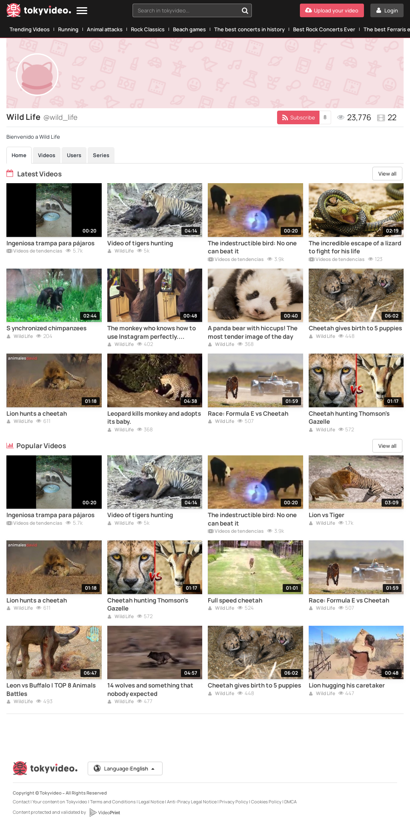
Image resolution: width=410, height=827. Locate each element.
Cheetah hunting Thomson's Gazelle (349, 418)
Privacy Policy (233, 802)
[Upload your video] (332, 10)
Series (101, 155)
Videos (46, 155)
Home (19, 155)
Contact (21, 802)
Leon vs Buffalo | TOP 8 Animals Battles (51, 689)
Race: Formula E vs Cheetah (248, 414)
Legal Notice (151, 802)
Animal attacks (105, 29)
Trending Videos (30, 29)
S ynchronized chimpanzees (46, 328)
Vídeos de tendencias (34, 251)
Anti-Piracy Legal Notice (192, 802)
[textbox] (185, 10)
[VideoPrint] (104, 812)
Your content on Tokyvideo (59, 802)
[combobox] (192, 10)
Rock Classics (148, 29)
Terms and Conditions (113, 802)
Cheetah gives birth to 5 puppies (355, 328)
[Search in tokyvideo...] (245, 10)
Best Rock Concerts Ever (324, 29)
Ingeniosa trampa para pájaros (50, 243)
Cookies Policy (266, 802)
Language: (124, 768)
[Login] (387, 10)
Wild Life (120, 251)
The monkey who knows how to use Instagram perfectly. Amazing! (151, 332)
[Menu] (82, 11)
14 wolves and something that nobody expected (150, 689)
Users (74, 155)
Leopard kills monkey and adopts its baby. (154, 418)
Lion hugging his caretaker (347, 685)
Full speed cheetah (235, 600)
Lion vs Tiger (326, 515)
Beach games (189, 29)
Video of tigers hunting (140, 243)
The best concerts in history (249, 29)
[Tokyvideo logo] (38, 11)
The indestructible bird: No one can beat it (252, 247)
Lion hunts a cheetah (36, 414)
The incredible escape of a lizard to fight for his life (355, 247)
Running (68, 29)
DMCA (290, 802)
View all (387, 173)
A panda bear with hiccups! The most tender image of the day (252, 332)
